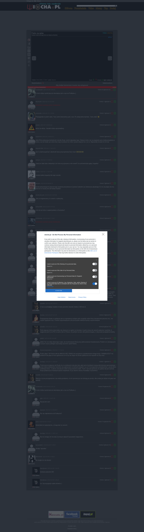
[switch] (94, 264)
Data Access (71, 297)
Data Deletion (61, 297)
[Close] (104, 235)
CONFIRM (58, 290)
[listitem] (72, 260)
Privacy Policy (82, 297)
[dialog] (72, 266)
